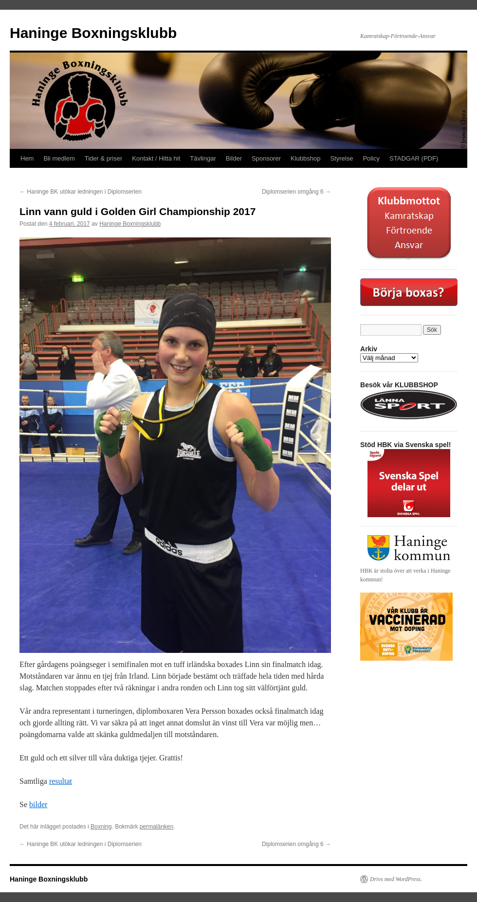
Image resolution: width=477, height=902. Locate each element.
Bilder (234, 158)
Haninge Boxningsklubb (93, 33)
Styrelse (341, 158)
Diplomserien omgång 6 (296, 191)
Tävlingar (203, 158)
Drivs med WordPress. (396, 879)
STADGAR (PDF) (413, 158)
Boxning (101, 826)
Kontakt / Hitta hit (156, 158)
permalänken (156, 826)
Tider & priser (104, 158)
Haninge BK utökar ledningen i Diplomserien (80, 191)
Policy (371, 158)
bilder (38, 804)
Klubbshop (305, 158)
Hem (27, 158)
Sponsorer (266, 158)
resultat (60, 781)
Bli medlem (58, 158)
